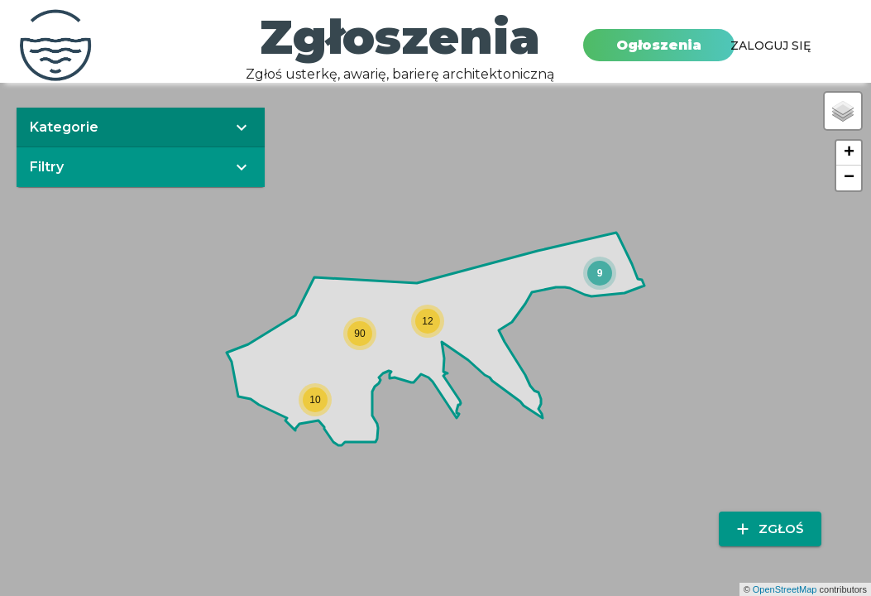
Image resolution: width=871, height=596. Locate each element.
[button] (599, 273)
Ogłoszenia (658, 45)
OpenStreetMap (785, 589)
